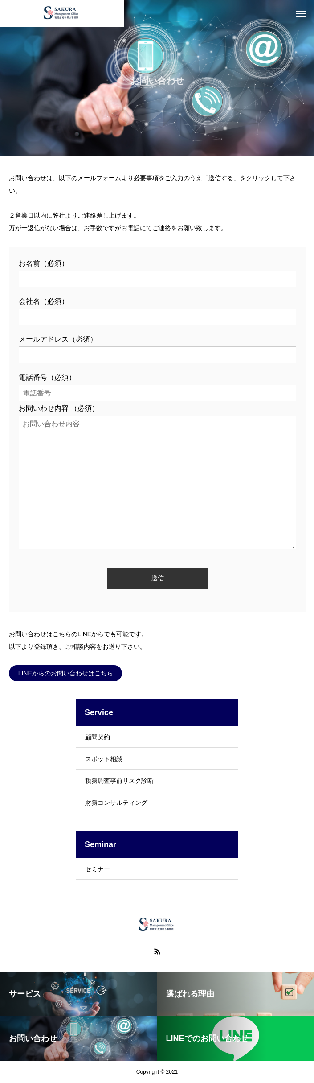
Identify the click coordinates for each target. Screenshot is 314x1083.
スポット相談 (103, 758)
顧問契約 (97, 737)
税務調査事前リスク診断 (119, 780)
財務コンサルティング (116, 802)
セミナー (97, 869)
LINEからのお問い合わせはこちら (65, 673)
